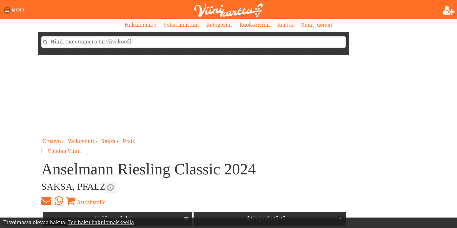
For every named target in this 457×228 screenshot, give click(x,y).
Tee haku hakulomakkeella (101, 222)
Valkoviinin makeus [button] (110, 187)
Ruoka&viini (255, 25)
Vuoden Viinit (64, 151)
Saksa (109, 141)
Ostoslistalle (86, 201)
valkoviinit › (83, 141)
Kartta (285, 25)
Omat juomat (316, 25)
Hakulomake (140, 25)
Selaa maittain (181, 25)
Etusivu (52, 141)
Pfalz (129, 141)
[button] (15, 10)
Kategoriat (219, 25)
